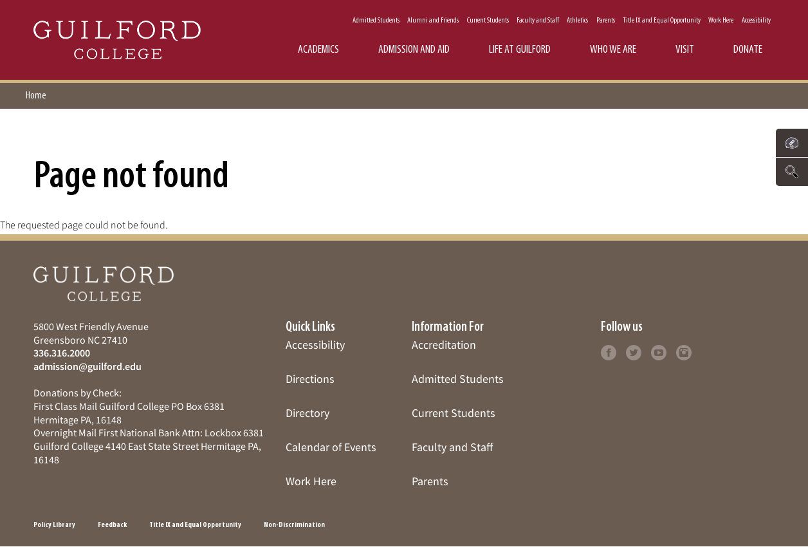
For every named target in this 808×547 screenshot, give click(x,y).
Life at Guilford (520, 50)
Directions (310, 378)
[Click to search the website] (792, 172)
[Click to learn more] (608, 351)
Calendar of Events (331, 447)
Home (36, 96)
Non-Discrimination (294, 525)
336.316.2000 (61, 352)
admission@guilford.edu (87, 366)
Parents (605, 20)
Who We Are (613, 50)
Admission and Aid (414, 50)
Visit (684, 50)
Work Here (720, 20)
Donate (747, 50)
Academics (318, 50)
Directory (307, 412)
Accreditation (444, 344)
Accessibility (756, 20)
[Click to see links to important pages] (792, 143)
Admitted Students (376, 20)
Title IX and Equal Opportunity (662, 20)
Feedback (112, 525)
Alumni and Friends (433, 20)
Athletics (577, 20)
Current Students (488, 20)
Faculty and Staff (538, 20)
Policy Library (54, 525)
